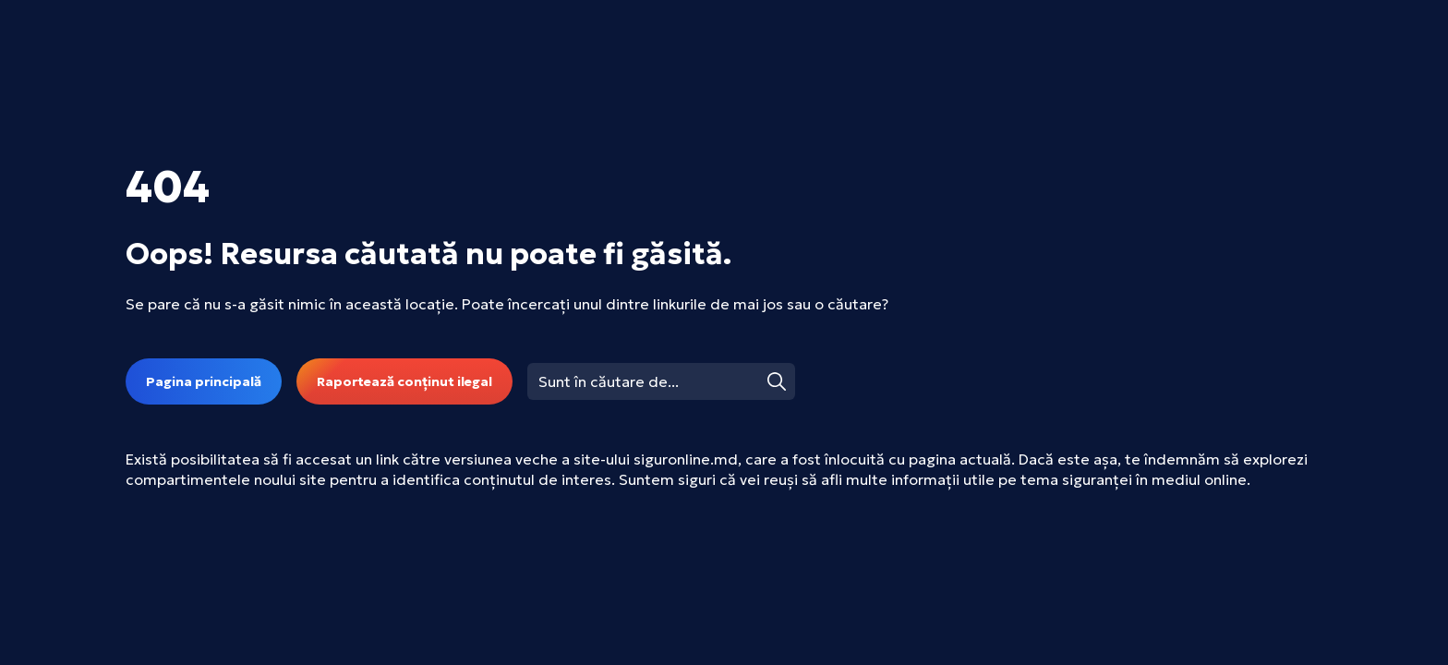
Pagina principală (203, 381)
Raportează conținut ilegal (404, 381)
